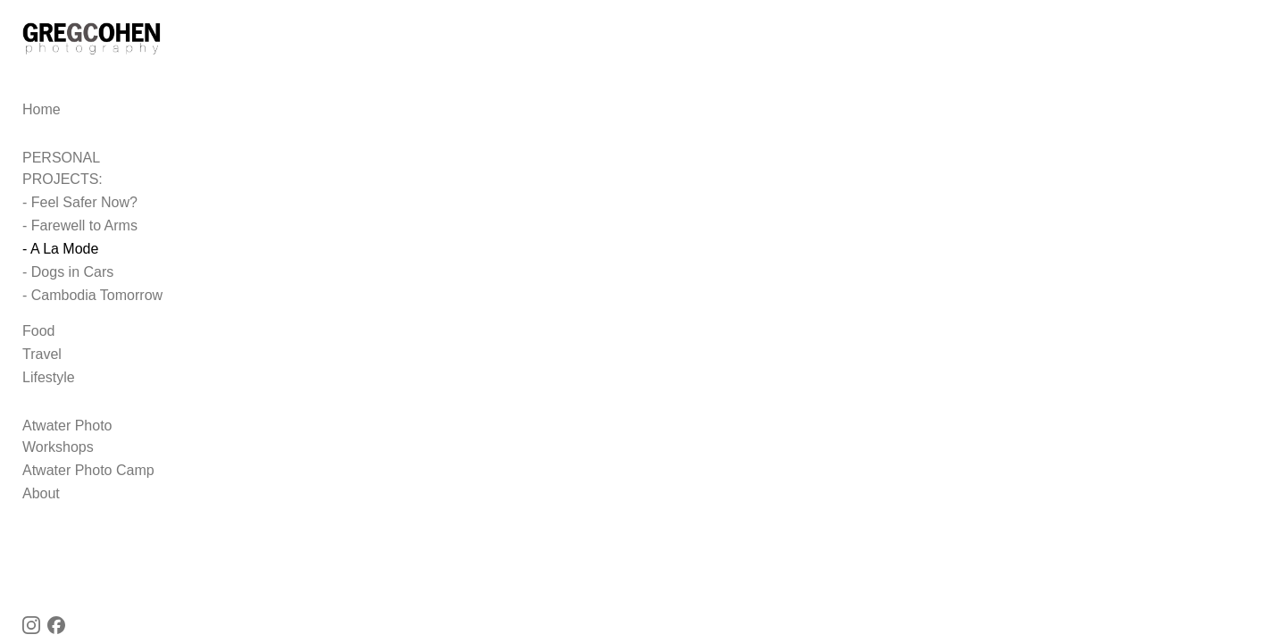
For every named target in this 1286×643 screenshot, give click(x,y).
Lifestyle (48, 374)
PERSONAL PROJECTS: (103, 176)
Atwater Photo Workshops (105, 422)
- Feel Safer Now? (80, 199)
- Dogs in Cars (67, 269)
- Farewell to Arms (80, 222)
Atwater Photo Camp (88, 446)
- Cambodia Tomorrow (92, 292)
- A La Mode (60, 246)
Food (38, 328)
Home (41, 128)
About (41, 469)
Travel (42, 351)
